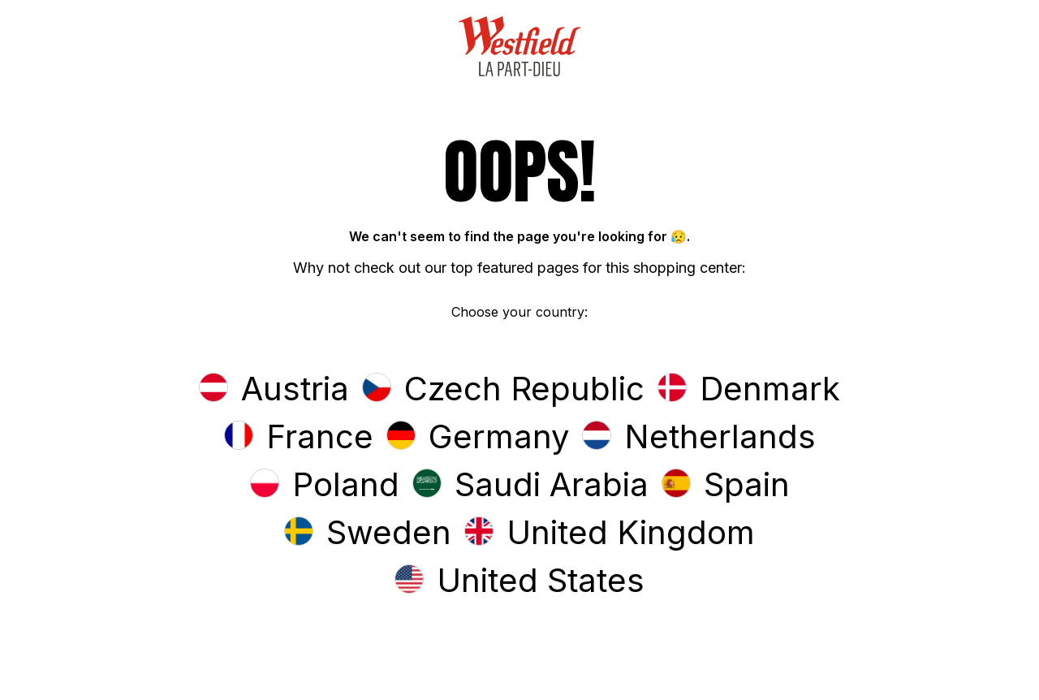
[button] (274, 390)
